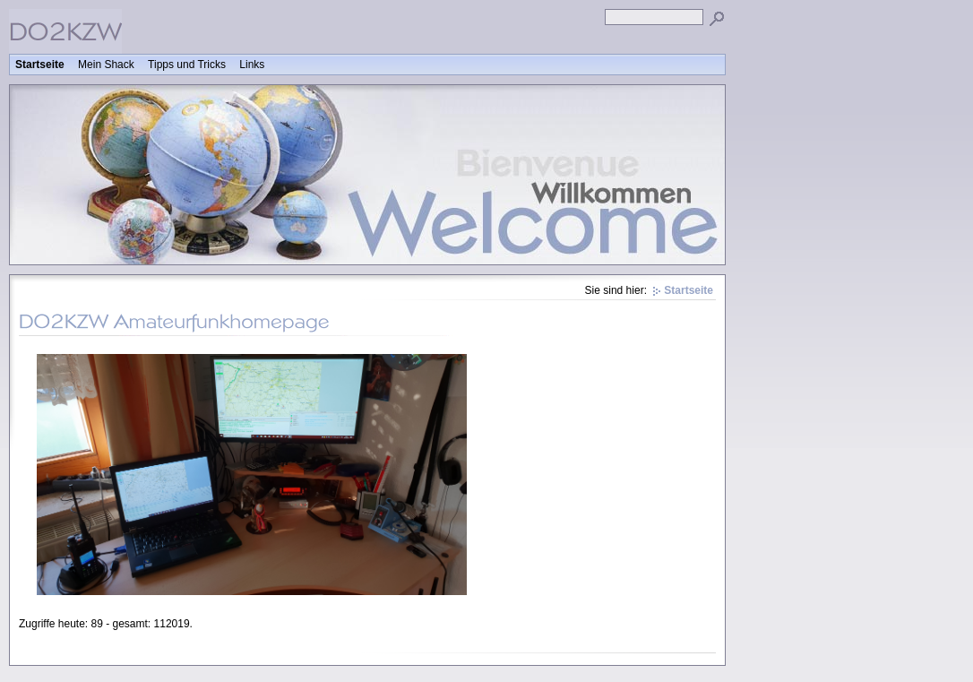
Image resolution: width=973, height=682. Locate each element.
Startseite (40, 64)
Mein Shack (106, 64)
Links (251, 64)
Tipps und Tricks (187, 64)
